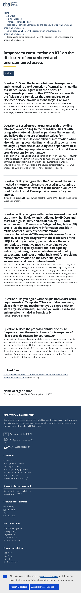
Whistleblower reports (14, 478)
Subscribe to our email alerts (17, 491)
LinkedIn (11, 509)
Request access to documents (17, 472)
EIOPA (6, 553)
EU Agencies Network (17, 440)
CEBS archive (10, 562)
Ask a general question (14, 463)
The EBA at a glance (13, 528)
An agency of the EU (16, 434)
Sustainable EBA (17, 446)
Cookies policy (10, 537)
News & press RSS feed (14, 494)
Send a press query (12, 466)
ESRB (6, 559)
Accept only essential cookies (44, 587)
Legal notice (9, 534)
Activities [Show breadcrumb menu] (11, 15)
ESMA (6, 556)
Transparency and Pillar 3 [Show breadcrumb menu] (19, 21)
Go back (9, 73)
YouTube (11, 515)
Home (6, 12)
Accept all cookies (19, 587)
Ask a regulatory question (16, 469)
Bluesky (10, 506)
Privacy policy (10, 531)
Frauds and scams (12, 540)
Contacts (8, 460)
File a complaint (11, 475)
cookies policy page (49, 576)
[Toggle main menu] (74, 4)
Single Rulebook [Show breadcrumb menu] (14, 18)
